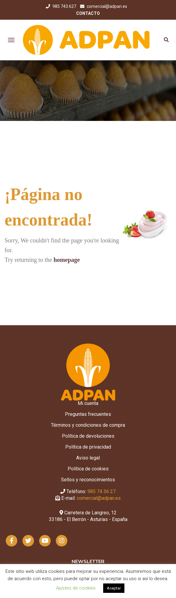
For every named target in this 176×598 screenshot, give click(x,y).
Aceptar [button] (114, 588)
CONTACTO (88, 13)
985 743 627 (64, 6)
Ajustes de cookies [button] (76, 588)
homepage (66, 259)
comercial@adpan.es (107, 6)
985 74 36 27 (101, 491)
